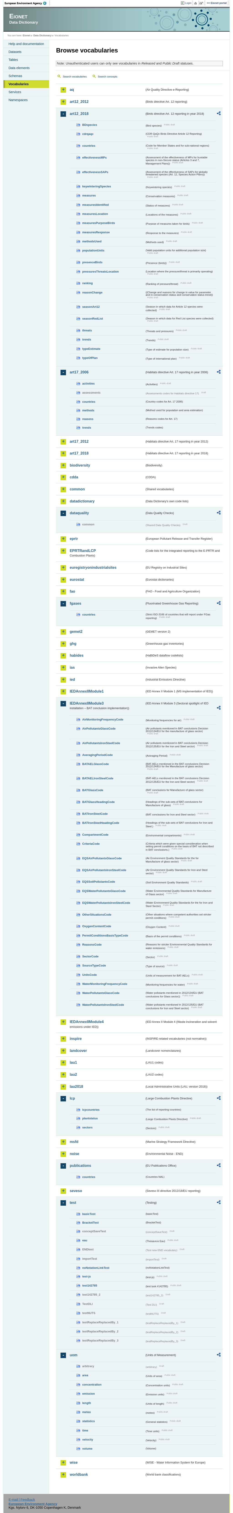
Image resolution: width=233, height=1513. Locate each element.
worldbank (79, 1474)
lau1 (73, 1062)
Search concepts (107, 76)
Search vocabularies (74, 76)
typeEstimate (91, 348)
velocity (87, 1439)
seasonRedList (92, 318)
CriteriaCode (91, 843)
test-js (86, 1276)
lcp (72, 1098)
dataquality (79, 513)
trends (86, 339)
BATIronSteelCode (95, 813)
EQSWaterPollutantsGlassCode (104, 891)
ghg (73, 644)
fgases (75, 603)
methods (88, 410)
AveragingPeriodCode (97, 755)
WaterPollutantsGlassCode (100, 993)
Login (188, 3)
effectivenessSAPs (95, 172)
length (86, 1403)
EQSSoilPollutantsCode (98, 881)
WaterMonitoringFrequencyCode (104, 984)
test (73, 1203)
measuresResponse (96, 232)
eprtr (74, 539)
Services (14, 92)
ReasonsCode (91, 944)
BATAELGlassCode (95, 764)
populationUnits (93, 250)
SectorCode (90, 956)
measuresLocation (95, 214)
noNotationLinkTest (95, 1268)
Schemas (15, 76)
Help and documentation (26, 44)
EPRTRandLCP (83, 551)
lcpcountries (90, 1109)
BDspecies (89, 125)
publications (80, 1166)
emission (88, 1393)
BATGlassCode (92, 790)
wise (74, 1462)
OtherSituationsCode (96, 914)
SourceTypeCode (94, 965)
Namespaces (18, 100)
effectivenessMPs (94, 157)
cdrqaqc (88, 134)
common (77, 489)
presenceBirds (92, 262)
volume (87, 1448)
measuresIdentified (95, 204)
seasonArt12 (91, 306)
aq (72, 90)
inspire (75, 1039)
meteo (86, 1412)
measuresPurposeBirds (98, 223)
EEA (27, 3)
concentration (91, 1384)
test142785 (89, 1285)
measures (89, 195)
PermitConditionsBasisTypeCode (105, 935)
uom (73, 1355)
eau (84, 1240)
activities (88, 383)
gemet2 (76, 632)
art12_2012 (79, 102)
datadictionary (82, 501)
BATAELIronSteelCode (97, 778)
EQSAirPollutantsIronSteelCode (104, 870)
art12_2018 (79, 114)
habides (76, 655)
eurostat (77, 579)
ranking (87, 283)
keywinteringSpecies (96, 186)
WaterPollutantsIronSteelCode (103, 1004)
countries (88, 145)
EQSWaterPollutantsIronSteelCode (106, 902)
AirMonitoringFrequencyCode (102, 719)
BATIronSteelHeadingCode (100, 823)
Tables (13, 60)
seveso (76, 1191)
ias (72, 667)
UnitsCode (89, 974)
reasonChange (92, 292)
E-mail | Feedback (22, 1499)
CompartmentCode (95, 834)
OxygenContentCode (96, 926)
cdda (74, 477)
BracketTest (90, 1222)
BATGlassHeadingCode (98, 802)
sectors (87, 1127)
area (85, 1375)
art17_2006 (79, 372)
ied (72, 679)
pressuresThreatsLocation (100, 271)
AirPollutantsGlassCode (98, 728)
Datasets (14, 52)
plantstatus (90, 1118)
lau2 (73, 1074)
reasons (87, 419)
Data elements (19, 68)
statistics (88, 1421)
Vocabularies (18, 84)
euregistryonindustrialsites (93, 567)
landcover (78, 1051)
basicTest (88, 1214)
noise (74, 1154)
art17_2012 (79, 441)
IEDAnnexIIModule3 (87, 703)
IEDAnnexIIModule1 (87, 691)
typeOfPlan (90, 358)
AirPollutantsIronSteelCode (101, 743)
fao (72, 591)
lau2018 (76, 1086)
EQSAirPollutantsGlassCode (102, 858)
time (85, 1430)
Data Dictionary (42, 35)
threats (87, 330)
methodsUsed (91, 241)
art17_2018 (79, 453)
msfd (74, 1142)
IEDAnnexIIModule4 (87, 1022)
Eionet (26, 35)
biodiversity (80, 465)
